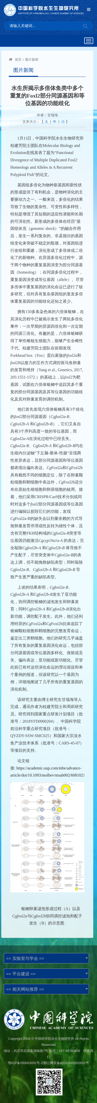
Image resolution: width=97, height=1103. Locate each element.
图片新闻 (31, 59)
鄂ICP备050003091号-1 (25, 1063)
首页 (18, 59)
